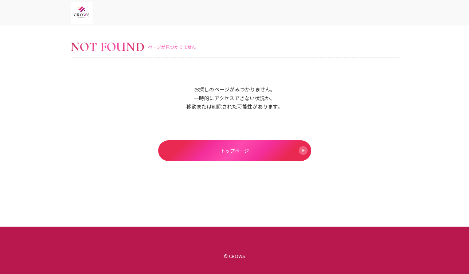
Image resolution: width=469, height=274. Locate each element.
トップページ (264, 150)
